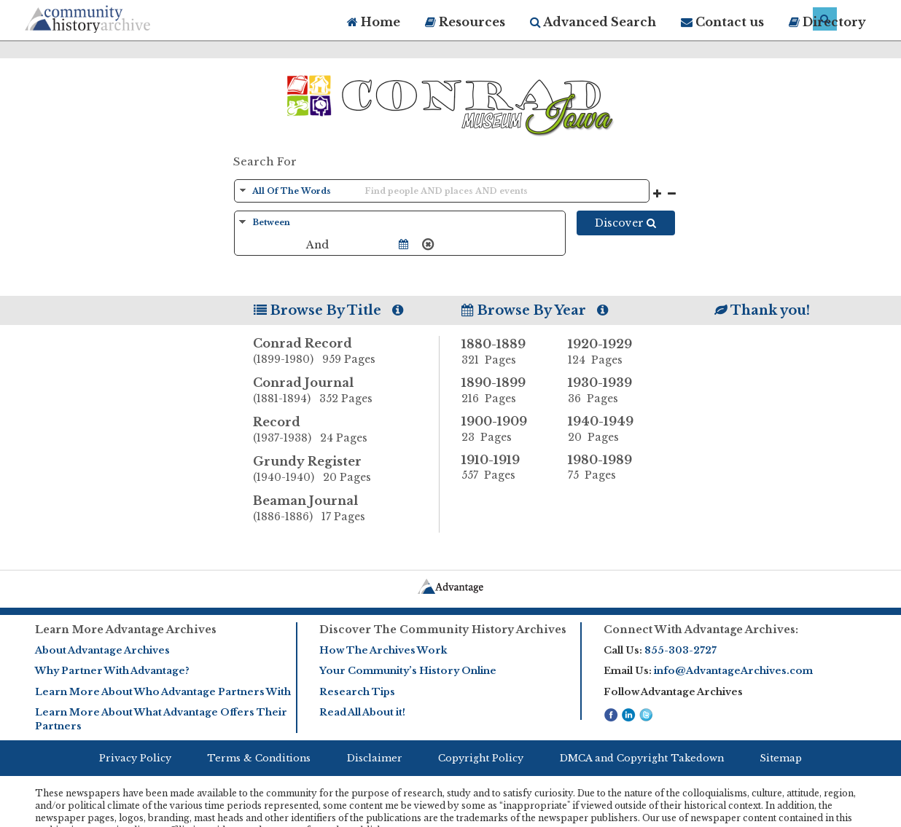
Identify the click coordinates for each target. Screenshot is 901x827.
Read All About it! (362, 712)
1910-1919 (503, 467)
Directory (827, 22)
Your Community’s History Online (407, 670)
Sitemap (781, 758)
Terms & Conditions (259, 758)
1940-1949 (610, 429)
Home (373, 22)
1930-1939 (610, 390)
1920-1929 (610, 352)
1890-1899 (503, 390)
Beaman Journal (346, 509)
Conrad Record (346, 352)
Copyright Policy (480, 758)
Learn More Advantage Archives (126, 629)
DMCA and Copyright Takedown (642, 758)
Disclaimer (374, 758)
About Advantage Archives (102, 650)
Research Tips (357, 691)
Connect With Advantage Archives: (701, 629)
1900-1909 (503, 429)
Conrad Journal (346, 391)
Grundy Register (346, 470)
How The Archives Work (383, 650)
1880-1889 (503, 352)
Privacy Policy (135, 758)
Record (346, 431)
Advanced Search (593, 22)
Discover (625, 223)
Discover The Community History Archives (442, 629)
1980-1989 (610, 467)
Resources (465, 22)
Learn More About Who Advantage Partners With (163, 691)
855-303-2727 (680, 650)
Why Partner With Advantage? (112, 670)
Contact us (722, 22)
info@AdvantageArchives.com (733, 670)
